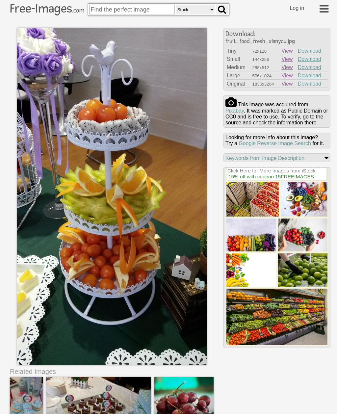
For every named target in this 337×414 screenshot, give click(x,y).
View (287, 51)
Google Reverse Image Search (275, 143)
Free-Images (47, 8)
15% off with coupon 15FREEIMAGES (271, 176)
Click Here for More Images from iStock (271, 170)
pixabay (234, 111)
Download (309, 51)
